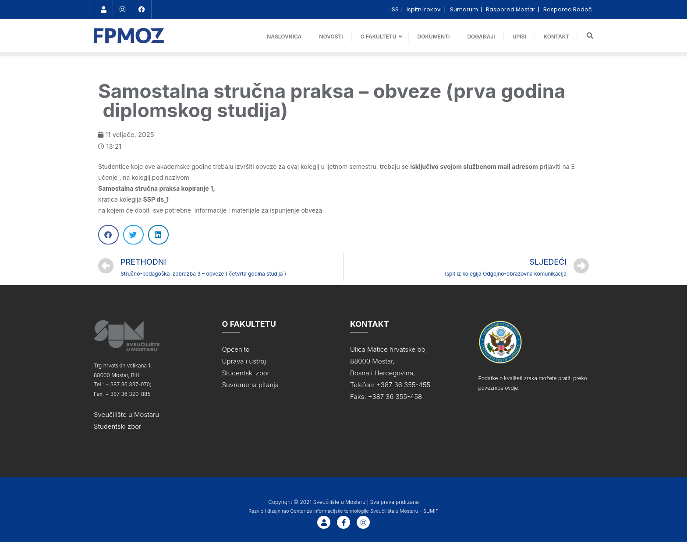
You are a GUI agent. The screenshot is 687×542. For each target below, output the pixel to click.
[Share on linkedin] (158, 235)
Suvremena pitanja (250, 385)
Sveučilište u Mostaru (126, 414)
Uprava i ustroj (244, 361)
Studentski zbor (118, 426)
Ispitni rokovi (425, 9)
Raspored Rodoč (567, 9)
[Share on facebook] (108, 235)
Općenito (236, 349)
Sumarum (464, 9)
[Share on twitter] (133, 235)
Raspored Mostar (511, 9)
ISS (395, 9)
